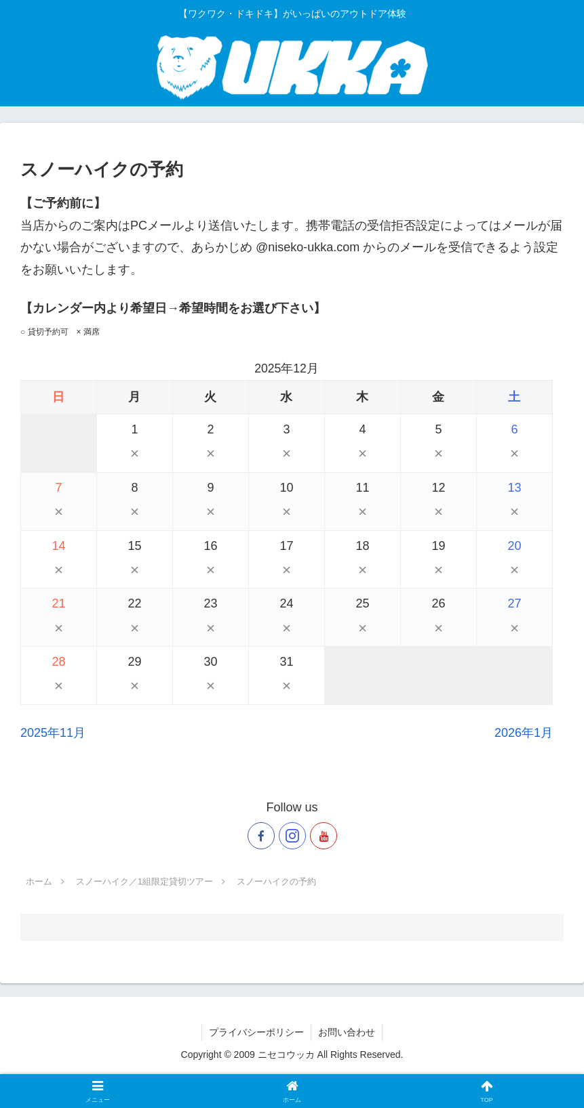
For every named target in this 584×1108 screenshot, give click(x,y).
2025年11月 (52, 733)
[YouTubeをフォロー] (323, 835)
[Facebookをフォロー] (261, 835)
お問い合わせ (346, 1032)
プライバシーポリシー (256, 1032)
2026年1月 (523, 733)
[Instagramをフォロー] (292, 835)
